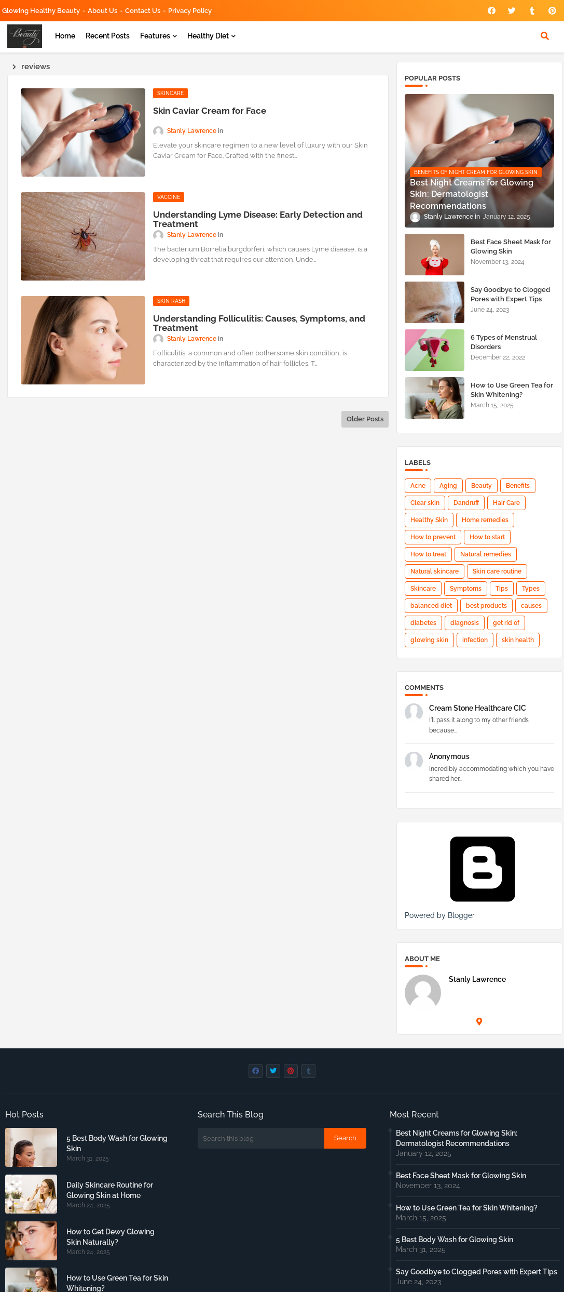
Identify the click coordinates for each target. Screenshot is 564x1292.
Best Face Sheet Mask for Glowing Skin (511, 246)
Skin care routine (497, 571)
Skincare (423, 588)
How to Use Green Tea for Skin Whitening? (512, 389)
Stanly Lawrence (477, 979)
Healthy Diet (208, 36)
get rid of (506, 623)
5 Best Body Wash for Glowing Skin (117, 1143)
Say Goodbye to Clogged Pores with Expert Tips (510, 294)
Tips (502, 588)
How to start (487, 537)
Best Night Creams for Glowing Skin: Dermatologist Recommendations (456, 1138)
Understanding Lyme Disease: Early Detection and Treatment (258, 219)
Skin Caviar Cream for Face (209, 110)
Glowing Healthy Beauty (41, 11)
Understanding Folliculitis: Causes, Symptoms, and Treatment (259, 323)
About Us (102, 11)
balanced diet (431, 605)
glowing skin (429, 640)
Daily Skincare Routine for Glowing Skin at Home (109, 1190)
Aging (448, 485)
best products (486, 605)
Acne (417, 485)
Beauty (481, 485)
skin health (518, 640)
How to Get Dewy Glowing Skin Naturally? (110, 1237)
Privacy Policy (190, 11)
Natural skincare (434, 571)
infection (475, 640)
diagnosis (464, 623)
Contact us (142, 11)
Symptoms (466, 588)
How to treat (428, 554)
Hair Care (506, 503)
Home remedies (485, 520)
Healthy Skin (429, 520)
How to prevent (433, 537)
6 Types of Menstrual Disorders (504, 342)
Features (155, 36)
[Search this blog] (261, 1138)
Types (531, 588)
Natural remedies (485, 554)
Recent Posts (108, 36)
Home (65, 36)
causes (531, 605)
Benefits (518, 485)
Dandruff (466, 503)
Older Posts (365, 419)
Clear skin (424, 503)
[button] (544, 35)
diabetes (423, 623)
